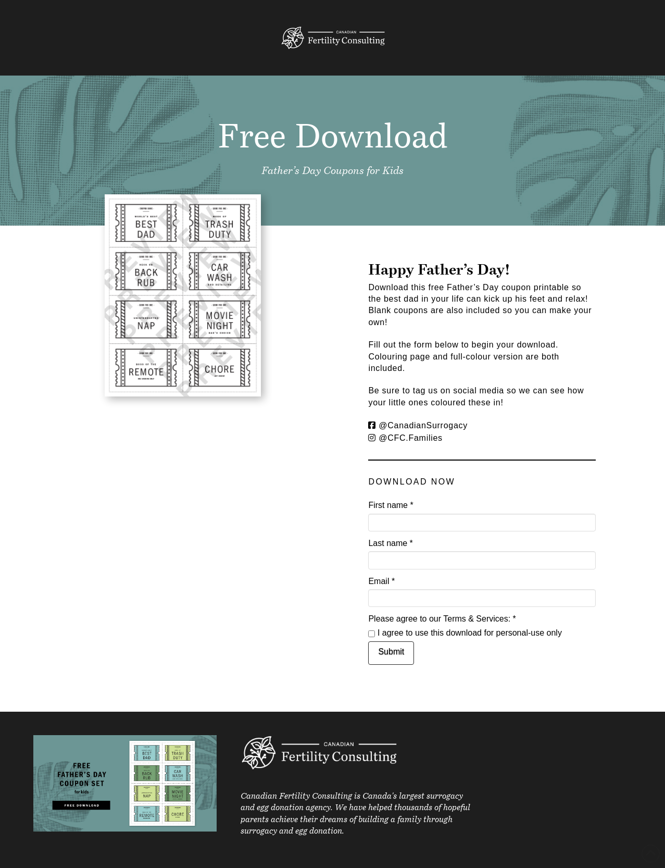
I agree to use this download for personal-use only (464, 632)
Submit (391, 651)
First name (390, 505)
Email (381, 581)
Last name (390, 543)
